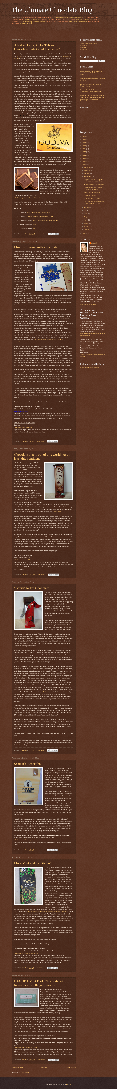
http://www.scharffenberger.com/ (25, 840)
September (88, 176)
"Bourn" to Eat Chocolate (31, 588)
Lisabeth (94, 243)
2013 (84, 158)
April (86, 220)
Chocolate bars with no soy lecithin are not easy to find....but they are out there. (92, 72)
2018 (84, 142)
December (87, 167)
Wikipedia (46, 692)
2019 (84, 139)
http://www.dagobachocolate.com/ (25, 1047)
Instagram (83, 49)
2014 (84, 155)
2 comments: (40, 850)
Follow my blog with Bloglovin (89, 367)
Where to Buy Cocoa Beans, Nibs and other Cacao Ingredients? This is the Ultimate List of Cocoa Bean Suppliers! (92, 98)
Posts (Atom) (25, 1072)
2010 (84, 233)
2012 (84, 161)
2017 (84, 146)
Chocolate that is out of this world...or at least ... (93, 188)
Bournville (57, 511)
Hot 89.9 (18, 56)
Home (44, 1068)
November (87, 170)
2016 (84, 149)
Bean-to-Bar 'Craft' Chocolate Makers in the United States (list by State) (92, 90)
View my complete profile (88, 304)
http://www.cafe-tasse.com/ (23, 427)
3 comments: (41, 574)
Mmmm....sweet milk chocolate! (36, 247)
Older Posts (70, 1068)
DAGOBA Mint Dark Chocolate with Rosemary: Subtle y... (94, 202)
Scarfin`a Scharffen (27, 764)
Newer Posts (17, 1068)
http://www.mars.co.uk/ (22, 560)
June (86, 214)
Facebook (83, 45)
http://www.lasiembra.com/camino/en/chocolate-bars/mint (47, 911)
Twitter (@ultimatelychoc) (88, 43)
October (87, 173)
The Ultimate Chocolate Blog (52, 10)
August (86, 207)
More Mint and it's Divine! (32, 863)
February (87, 226)
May (85, 217)
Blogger (68, 1084)
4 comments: (41, 234)
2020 (84, 136)
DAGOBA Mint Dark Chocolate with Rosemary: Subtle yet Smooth (39, 983)
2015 (84, 152)
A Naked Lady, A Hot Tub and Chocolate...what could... (93, 180)
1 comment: (40, 968)
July (85, 210)
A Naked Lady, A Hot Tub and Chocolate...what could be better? (37, 47)
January (87, 229)
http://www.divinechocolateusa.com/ (26, 953)
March (86, 223)
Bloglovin (83, 47)
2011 (84, 164)
